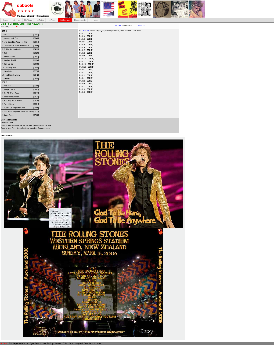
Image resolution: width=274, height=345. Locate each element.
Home (5, 20)
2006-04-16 (84, 31)
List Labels (94, 20)
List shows (16, 20)
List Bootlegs (65, 20)
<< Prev (118, 25)
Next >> (140, 25)
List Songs (52, 20)
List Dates (40, 20)
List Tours (28, 20)
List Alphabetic (80, 20)
